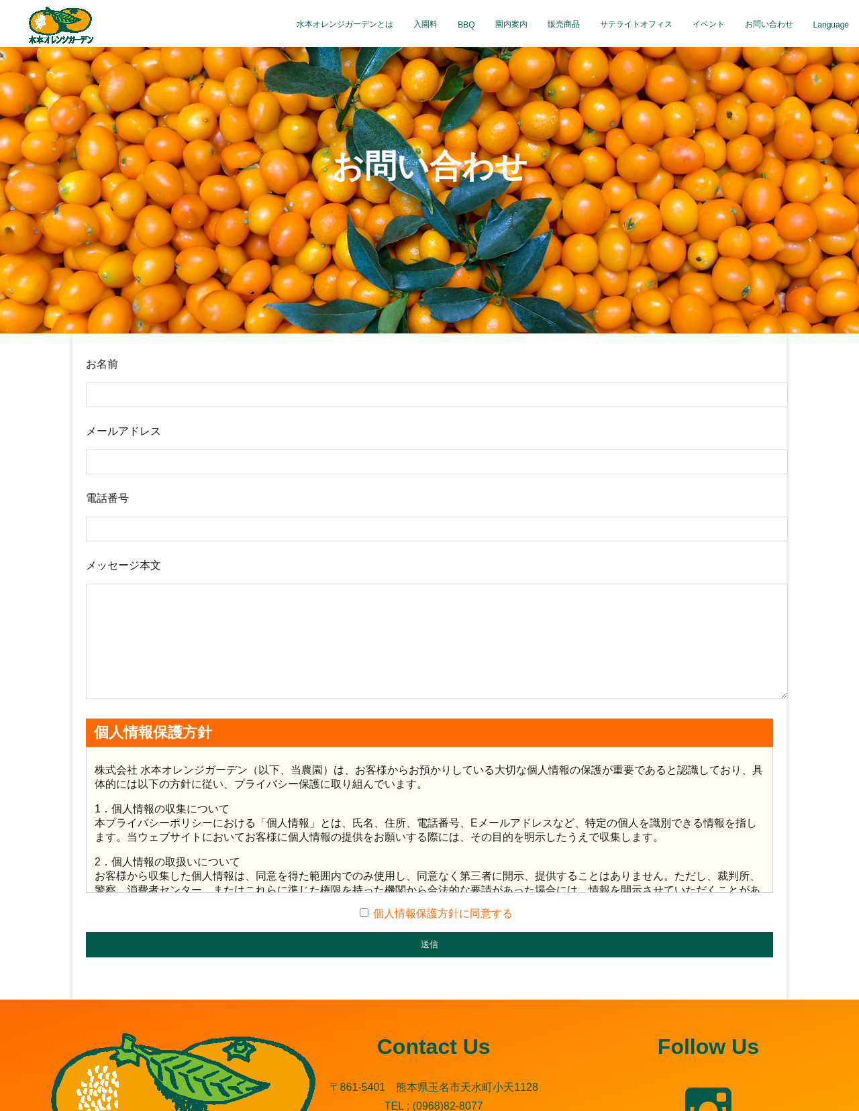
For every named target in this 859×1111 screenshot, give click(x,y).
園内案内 (511, 24)
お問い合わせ (769, 24)
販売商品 (564, 24)
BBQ (466, 25)
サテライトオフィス (636, 24)
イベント (709, 24)
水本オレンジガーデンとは (345, 24)
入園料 (425, 24)
